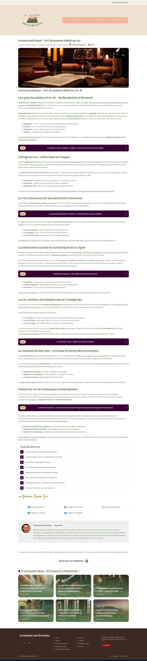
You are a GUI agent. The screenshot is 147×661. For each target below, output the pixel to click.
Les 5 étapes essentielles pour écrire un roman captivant (108, 589)
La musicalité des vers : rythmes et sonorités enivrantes (45, 483)
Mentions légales (113, 656)
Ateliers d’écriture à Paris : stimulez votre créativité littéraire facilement (69, 613)
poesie (39, 496)
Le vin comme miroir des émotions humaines (40, 467)
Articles (58, 640)
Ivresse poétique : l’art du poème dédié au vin (41, 452)
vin (46, 496)
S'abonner (106, 645)
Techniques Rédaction (119, 20)
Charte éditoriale (83, 643)
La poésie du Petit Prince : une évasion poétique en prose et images (106, 613)
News (66, 20)
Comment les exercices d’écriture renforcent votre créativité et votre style (32, 588)
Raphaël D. (59, 525)
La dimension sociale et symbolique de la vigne (41, 472)
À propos (81, 638)
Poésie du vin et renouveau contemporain (39, 488)
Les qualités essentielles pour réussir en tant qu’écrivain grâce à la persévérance (71, 588)
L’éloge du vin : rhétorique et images (37, 462)
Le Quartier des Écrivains (119, 2)
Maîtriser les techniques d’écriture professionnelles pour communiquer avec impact (34, 613)
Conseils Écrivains (74, 20)
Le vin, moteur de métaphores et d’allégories (41, 478)
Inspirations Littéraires (103, 20)
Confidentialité (123, 656)
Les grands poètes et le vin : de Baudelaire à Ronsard (43, 457)
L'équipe (81, 640)
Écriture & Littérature (88, 20)
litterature (29, 496)
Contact (81, 646)
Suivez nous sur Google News (73, 561)
